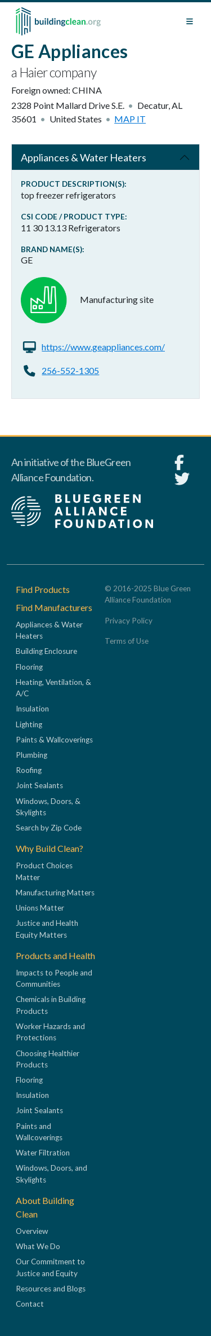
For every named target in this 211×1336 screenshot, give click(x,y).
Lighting (29, 724)
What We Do (38, 1246)
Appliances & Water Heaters (83, 157)
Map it (130, 118)
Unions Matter (40, 907)
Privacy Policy (128, 620)
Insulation (32, 708)
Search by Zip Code (49, 827)
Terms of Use (127, 640)
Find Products (43, 589)
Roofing (29, 770)
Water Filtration (43, 1152)
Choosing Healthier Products (47, 1059)
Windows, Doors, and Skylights (51, 1173)
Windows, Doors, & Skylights (48, 807)
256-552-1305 (70, 370)
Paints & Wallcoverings (54, 739)
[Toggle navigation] (189, 21)
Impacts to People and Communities (54, 978)
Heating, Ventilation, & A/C (53, 688)
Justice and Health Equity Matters (47, 928)
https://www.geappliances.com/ (103, 346)
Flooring (29, 666)
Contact (30, 1303)
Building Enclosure (46, 651)
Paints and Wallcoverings (39, 1132)
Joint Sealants (39, 785)
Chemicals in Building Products (51, 1005)
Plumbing (31, 754)
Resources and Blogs (51, 1288)
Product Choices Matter (44, 871)
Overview (32, 1231)
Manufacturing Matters (55, 892)
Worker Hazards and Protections (50, 1032)
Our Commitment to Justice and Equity (50, 1267)
